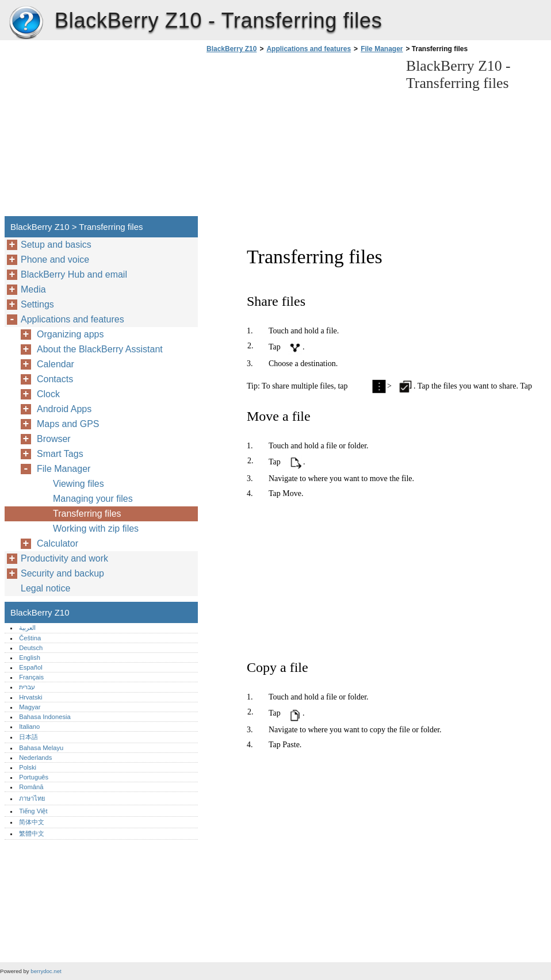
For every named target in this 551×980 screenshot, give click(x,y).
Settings (37, 304)
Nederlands (35, 757)
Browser (54, 439)
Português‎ (33, 777)
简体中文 (31, 821)
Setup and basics (56, 244)
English (29, 657)
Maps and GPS (68, 424)
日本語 (28, 736)
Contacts (55, 379)
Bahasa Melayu (41, 747)
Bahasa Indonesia (45, 716)
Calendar (55, 364)
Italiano (29, 726)
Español (30, 667)
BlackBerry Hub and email (74, 274)
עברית (27, 686)
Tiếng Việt (33, 811)
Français (31, 677)
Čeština (30, 638)
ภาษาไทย (32, 798)
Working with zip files (96, 528)
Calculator (57, 543)
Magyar (29, 707)
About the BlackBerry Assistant (100, 349)
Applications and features (308, 49)
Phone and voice (55, 259)
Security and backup (62, 573)
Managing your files (93, 499)
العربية (27, 627)
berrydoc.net (45, 971)
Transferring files (87, 513)
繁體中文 (31, 833)
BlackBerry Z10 (26, 23)
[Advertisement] (300, 137)
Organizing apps (70, 334)
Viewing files (78, 484)
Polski (27, 767)
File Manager (382, 49)
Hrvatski (30, 697)
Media (33, 289)
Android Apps (64, 409)
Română (31, 786)
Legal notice (45, 588)
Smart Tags (60, 454)
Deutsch (31, 647)
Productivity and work (64, 558)
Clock (48, 394)
